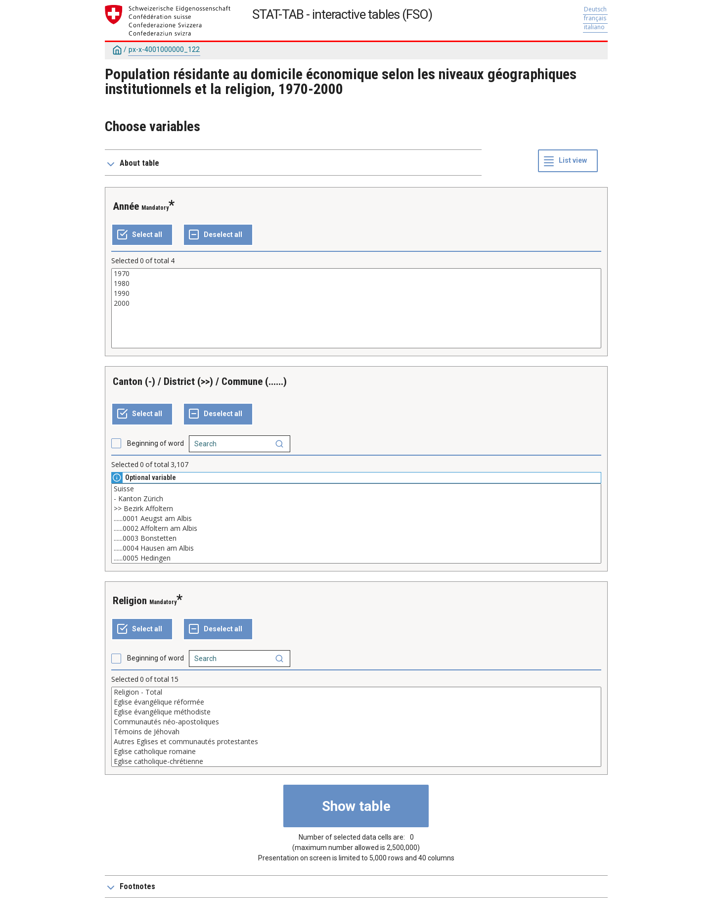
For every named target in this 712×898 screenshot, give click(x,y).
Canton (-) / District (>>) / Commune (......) (200, 381)
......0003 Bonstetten (356, 538)
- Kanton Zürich (356, 499)
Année (126, 206)
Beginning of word (155, 443)
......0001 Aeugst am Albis (356, 518)
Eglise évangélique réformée (356, 702)
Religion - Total (356, 692)
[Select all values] (142, 235)
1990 (356, 293)
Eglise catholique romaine (356, 751)
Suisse (356, 489)
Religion (130, 601)
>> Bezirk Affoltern (356, 509)
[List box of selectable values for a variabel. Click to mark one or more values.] (356, 308)
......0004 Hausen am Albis (356, 548)
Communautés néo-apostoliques (356, 722)
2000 (356, 303)
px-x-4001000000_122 (164, 49)
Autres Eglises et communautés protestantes (356, 742)
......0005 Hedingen (356, 558)
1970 (356, 274)
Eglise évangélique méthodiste (356, 712)
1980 (356, 283)
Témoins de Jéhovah (356, 732)
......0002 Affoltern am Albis (356, 528)
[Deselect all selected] (218, 235)
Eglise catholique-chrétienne (356, 761)
